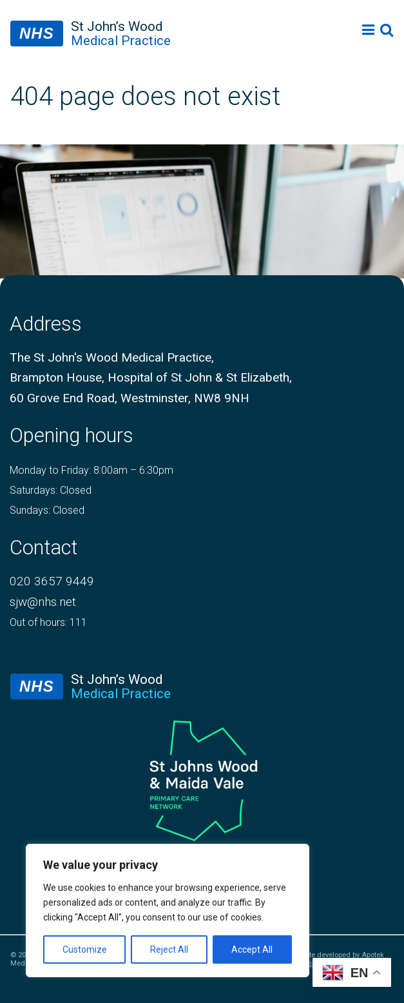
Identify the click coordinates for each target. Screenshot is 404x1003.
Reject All (169, 949)
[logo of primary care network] (202, 778)
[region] (167, 910)
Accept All (252, 949)
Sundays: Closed (47, 510)
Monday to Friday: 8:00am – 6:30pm (91, 470)
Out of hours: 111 (48, 622)
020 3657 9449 (52, 581)
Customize (85, 949)
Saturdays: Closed (50, 490)
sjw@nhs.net (43, 601)
